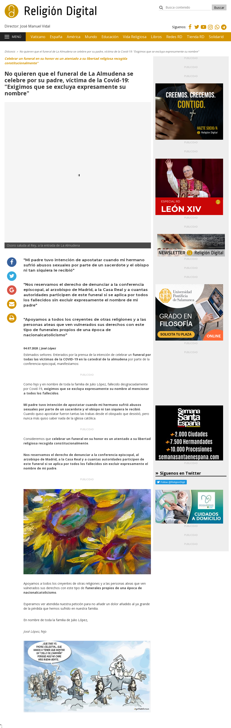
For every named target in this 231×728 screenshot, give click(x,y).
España (56, 36)
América (73, 36)
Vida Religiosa (134, 36)
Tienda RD (195, 36)
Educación (110, 36)
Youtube (203, 29)
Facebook (190, 29)
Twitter (197, 29)
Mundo (91, 36)
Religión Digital (27, 13)
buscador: (161, 9)
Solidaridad (218, 36)
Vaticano (38, 36)
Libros (156, 36)
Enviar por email (11, 304)
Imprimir (11, 318)
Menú (16, 36)
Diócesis (10, 51)
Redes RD (174, 36)
